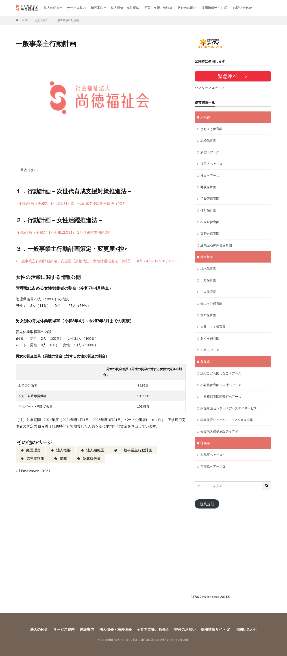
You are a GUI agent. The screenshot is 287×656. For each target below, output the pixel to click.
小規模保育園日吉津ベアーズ (220, 385)
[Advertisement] (233, 548)
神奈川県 (206, 257)
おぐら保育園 (209, 338)
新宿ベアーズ (209, 152)
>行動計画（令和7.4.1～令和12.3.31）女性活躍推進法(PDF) (63, 232)
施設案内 (97, 8)
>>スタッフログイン (209, 88)
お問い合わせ (242, 8)
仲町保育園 (208, 210)
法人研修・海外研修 (125, 8)
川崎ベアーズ (209, 350)
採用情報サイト (213, 8)
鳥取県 (205, 361)
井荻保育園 (208, 187)
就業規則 (207, 504)
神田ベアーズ (209, 175)
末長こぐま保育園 (213, 327)
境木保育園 (208, 268)
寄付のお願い (187, 8)
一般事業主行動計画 (67, 20)
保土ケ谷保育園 (211, 303)
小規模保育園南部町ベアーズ (220, 396)
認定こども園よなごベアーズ (220, 373)
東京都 (205, 117)
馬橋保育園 (208, 140)
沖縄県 (205, 443)
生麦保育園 (208, 292)
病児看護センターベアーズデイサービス (228, 408)
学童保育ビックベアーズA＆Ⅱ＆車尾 (226, 420)
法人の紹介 (51, 8)
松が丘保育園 (209, 222)
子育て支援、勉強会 (158, 8)
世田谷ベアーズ (211, 164)
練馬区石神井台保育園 (216, 245)
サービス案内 (76, 8)
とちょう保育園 (211, 129)
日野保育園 (208, 280)
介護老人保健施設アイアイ (219, 431)
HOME (24, 20)
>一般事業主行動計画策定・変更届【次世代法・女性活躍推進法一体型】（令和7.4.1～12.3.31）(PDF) (97, 261)
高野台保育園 (209, 233)
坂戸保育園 (208, 315)
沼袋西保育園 (209, 199)
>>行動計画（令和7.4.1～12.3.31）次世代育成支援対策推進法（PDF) (71, 203)
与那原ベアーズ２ (213, 466)
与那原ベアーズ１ (213, 455)
